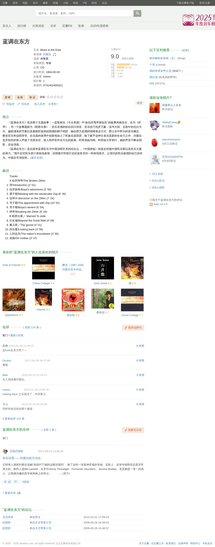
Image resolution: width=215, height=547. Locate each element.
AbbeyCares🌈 (171, 122)
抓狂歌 (71, 315)
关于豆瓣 (144, 543)
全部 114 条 (32, 327)
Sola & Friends (12, 265)
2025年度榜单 (99, 25)
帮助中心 (195, 543)
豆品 (104, 2)
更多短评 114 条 (15, 418)
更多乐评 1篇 (13, 493)
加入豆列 (39, 104)
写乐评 (25, 104)
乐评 (53, 25)
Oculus (7, 360)
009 (151, 83)
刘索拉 (47, 54)
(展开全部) (36, 157)
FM (85, 2)
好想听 (7, 522)
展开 (66, 473)
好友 (21, 335)
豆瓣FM (67, 25)
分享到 (52, 104)
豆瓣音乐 (18, 14)
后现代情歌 (16, 451)
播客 (45, 2)
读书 (15, 2)
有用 (141, 345)
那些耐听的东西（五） (163, 58)
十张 (152, 64)
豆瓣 (5, 2)
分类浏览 (38, 25)
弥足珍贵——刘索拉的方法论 (22, 458)
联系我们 (171, 543)
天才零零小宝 (43, 522)
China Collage (41, 283)
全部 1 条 (48, 429)
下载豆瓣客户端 (185, 2)
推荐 (139, 103)
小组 (65, 2)
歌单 (81, 25)
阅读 (75, 2)
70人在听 (157, 173)
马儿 (5, 404)
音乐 (35, 2)
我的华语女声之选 (160, 70)
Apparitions (11, 315)
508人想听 (158, 187)
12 (9, 481)
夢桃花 (100, 312)
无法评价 (8, 517)
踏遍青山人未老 (171, 105)
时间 (94, 2)
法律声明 (183, 543)
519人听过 (158, 180)
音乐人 (7, 25)
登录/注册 (204, 2)
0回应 (25, 481)
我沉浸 (153, 77)
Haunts (41, 309)
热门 (5, 335)
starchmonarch (171, 139)
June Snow (100, 283)
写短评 (10, 104)
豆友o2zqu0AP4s (172, 156)
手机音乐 (207, 543)
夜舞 (5, 345)
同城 (55, 2)
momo (6, 389)
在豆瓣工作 (157, 543)
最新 (13, 335)
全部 (185, 50)
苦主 (38, 517)
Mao (5, 375)
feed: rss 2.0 (161, 204)
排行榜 (21, 25)
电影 (25, 2)
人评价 (128, 58)
